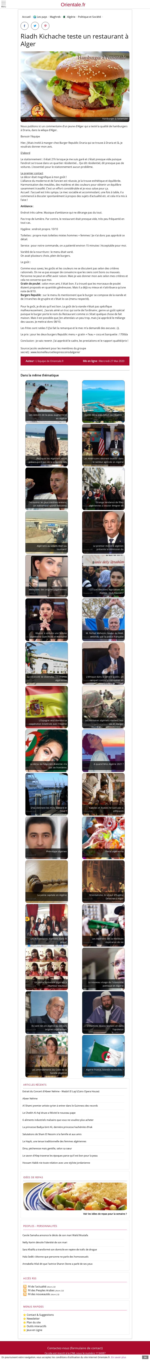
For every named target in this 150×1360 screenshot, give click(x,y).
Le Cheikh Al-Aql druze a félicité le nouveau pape (48, 1112)
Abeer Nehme (30, 1098)
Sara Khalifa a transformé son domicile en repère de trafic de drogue (59, 1249)
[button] (3, 4)
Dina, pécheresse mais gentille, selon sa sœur (47, 1148)
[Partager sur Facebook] (24, 26)
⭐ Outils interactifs (34, 1326)
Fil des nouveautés (36, 1294)
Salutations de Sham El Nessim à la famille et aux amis (51, 1134)
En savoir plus (118, 1357)
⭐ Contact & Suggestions (38, 1315)
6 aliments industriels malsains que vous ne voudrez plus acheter (58, 1119)
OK (145, 1357)
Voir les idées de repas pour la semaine (104, 1213)
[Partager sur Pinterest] (45, 26)
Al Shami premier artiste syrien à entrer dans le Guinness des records (60, 1105)
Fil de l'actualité (34, 1286)
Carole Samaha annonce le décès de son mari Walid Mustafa (55, 1235)
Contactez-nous (58, 1348)
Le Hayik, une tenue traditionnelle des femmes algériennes (54, 1141)
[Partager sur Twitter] (35, 26)
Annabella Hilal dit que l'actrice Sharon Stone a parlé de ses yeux (57, 1263)
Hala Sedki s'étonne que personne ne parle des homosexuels (55, 1256)
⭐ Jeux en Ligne (32, 1330)
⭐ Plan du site (32, 1322)
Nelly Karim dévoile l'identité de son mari (44, 1242)
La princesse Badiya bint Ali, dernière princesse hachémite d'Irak (57, 1127)
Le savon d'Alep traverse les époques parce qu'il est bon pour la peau (60, 1155)
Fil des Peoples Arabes (39, 1290)
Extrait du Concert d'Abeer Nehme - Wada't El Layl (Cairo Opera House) (60, 1091)
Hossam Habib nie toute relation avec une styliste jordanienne (56, 1162)
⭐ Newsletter (31, 1318)
